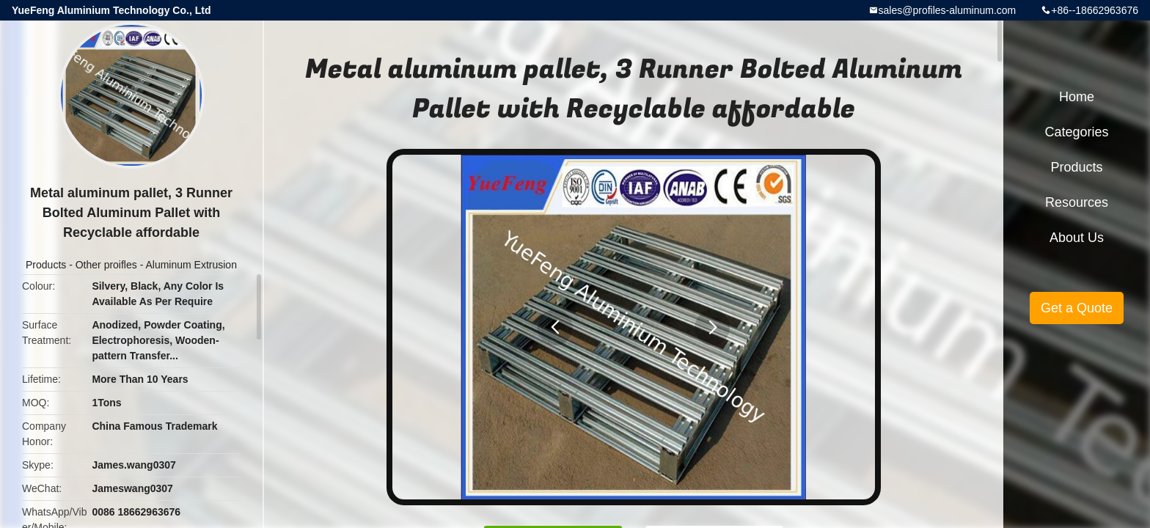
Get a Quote (1077, 308)
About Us (1077, 237)
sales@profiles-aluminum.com (948, 10)
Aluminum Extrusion (191, 265)
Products (46, 265)
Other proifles (106, 265)
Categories (1076, 132)
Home (1076, 96)
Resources (1076, 202)
